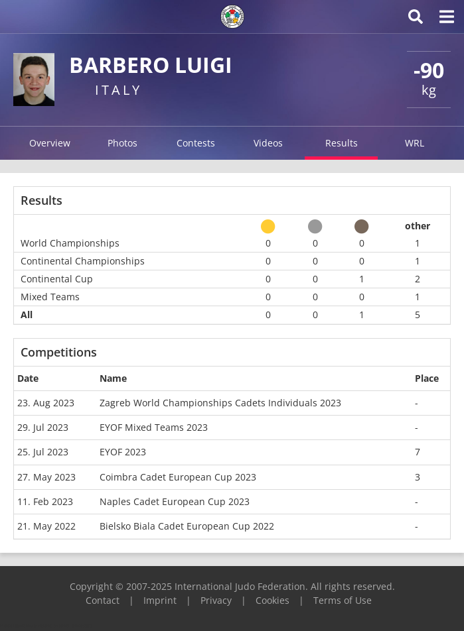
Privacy (216, 600)
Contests (196, 143)
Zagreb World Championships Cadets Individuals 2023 (220, 402)
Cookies (272, 600)
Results (341, 143)
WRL (414, 143)
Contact (102, 600)
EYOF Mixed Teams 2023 (154, 427)
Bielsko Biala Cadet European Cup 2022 (187, 526)
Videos (268, 143)
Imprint (160, 600)
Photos (122, 143)
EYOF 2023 (123, 451)
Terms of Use (342, 600)
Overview (49, 143)
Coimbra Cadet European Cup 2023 (178, 477)
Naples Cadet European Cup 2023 (175, 501)
